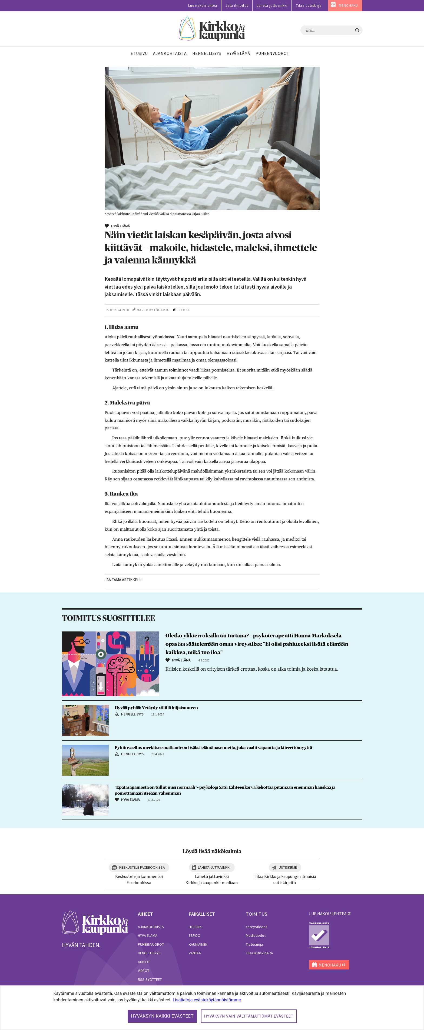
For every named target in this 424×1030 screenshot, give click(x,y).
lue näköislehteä (327, 913)
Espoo (194, 935)
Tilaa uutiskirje (308, 5)
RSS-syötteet (150, 979)
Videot (143, 970)
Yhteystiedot (256, 926)
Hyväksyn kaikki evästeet (162, 1016)
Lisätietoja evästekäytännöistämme (207, 999)
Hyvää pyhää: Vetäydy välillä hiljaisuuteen (156, 708)
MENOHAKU (348, 5)
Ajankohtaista (151, 926)
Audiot (144, 961)
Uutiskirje (288, 867)
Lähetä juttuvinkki (272, 5)
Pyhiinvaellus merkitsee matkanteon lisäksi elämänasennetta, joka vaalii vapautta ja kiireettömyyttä (213, 747)
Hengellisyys (149, 953)
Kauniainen (198, 944)
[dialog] (212, 1007)
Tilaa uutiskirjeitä (259, 953)
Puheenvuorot (151, 944)
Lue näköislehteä (202, 5)
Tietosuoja (254, 944)
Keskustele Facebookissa (142, 867)
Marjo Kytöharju (153, 310)
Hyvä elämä (147, 935)
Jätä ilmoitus (237, 5)
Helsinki (196, 926)
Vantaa (195, 953)
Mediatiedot (256, 935)
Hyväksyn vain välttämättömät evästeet (248, 1016)
